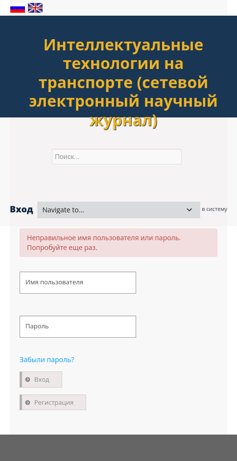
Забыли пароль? (47, 359)
